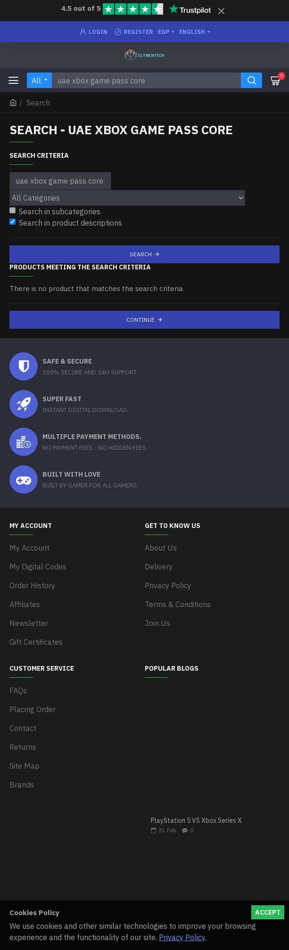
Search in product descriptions (65, 222)
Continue (140, 319)
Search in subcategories (54, 211)
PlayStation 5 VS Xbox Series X (196, 820)
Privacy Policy (182, 937)
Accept (268, 912)
